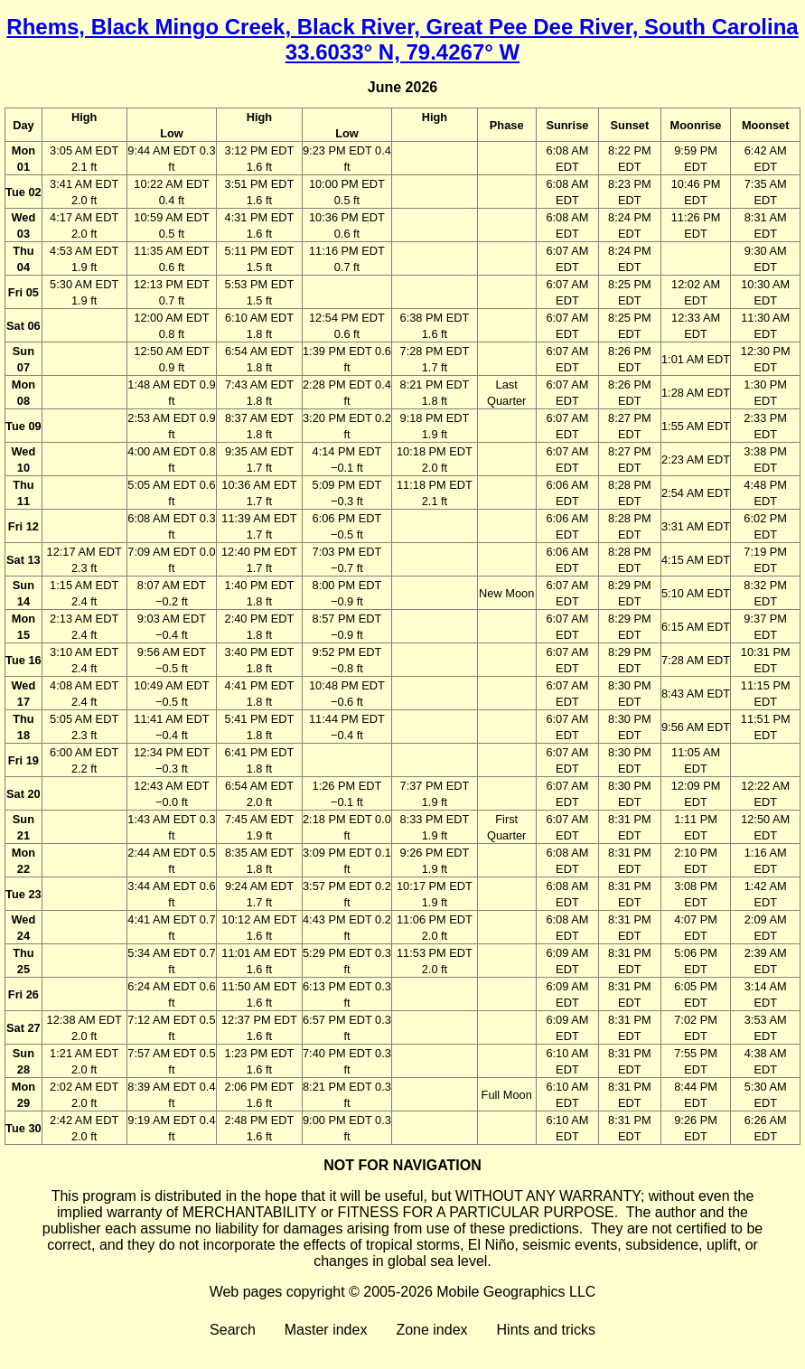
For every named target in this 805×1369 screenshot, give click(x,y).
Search (233, 1329)
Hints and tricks (546, 1329)
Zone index (431, 1329)
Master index (326, 1329)
